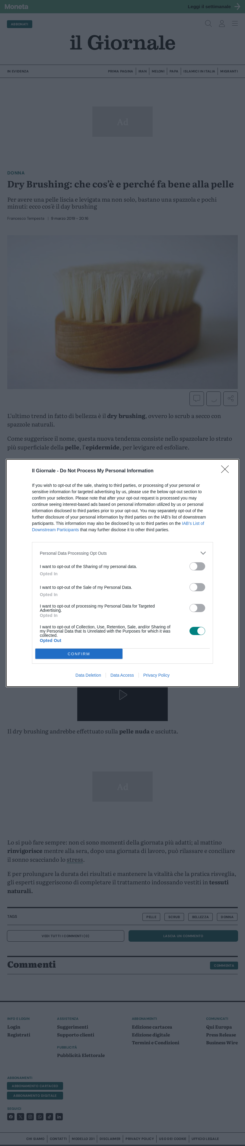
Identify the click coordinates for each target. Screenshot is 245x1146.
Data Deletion (88, 675)
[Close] (227, 471)
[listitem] (122, 553)
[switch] (197, 566)
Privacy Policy (156, 675)
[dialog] (122, 573)
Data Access (122, 675)
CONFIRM (79, 654)
